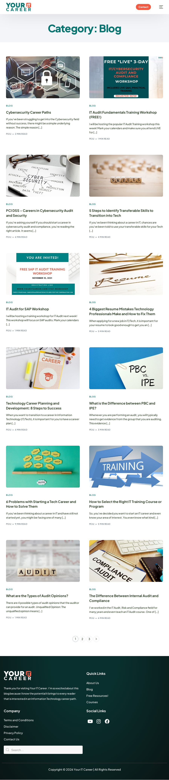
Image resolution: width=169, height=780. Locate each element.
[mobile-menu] (159, 7)
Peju (8, 134)
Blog (9, 106)
